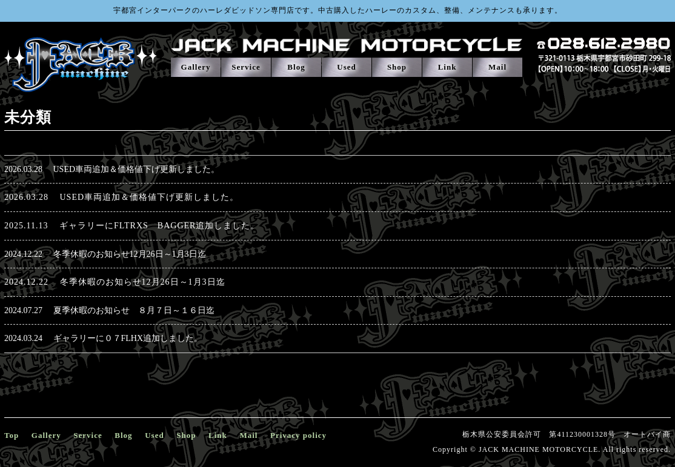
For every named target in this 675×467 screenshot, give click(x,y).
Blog (296, 66)
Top (11, 435)
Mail (497, 66)
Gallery (196, 66)
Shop (397, 66)
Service (245, 66)
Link (447, 66)
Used (346, 66)
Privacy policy (298, 435)
